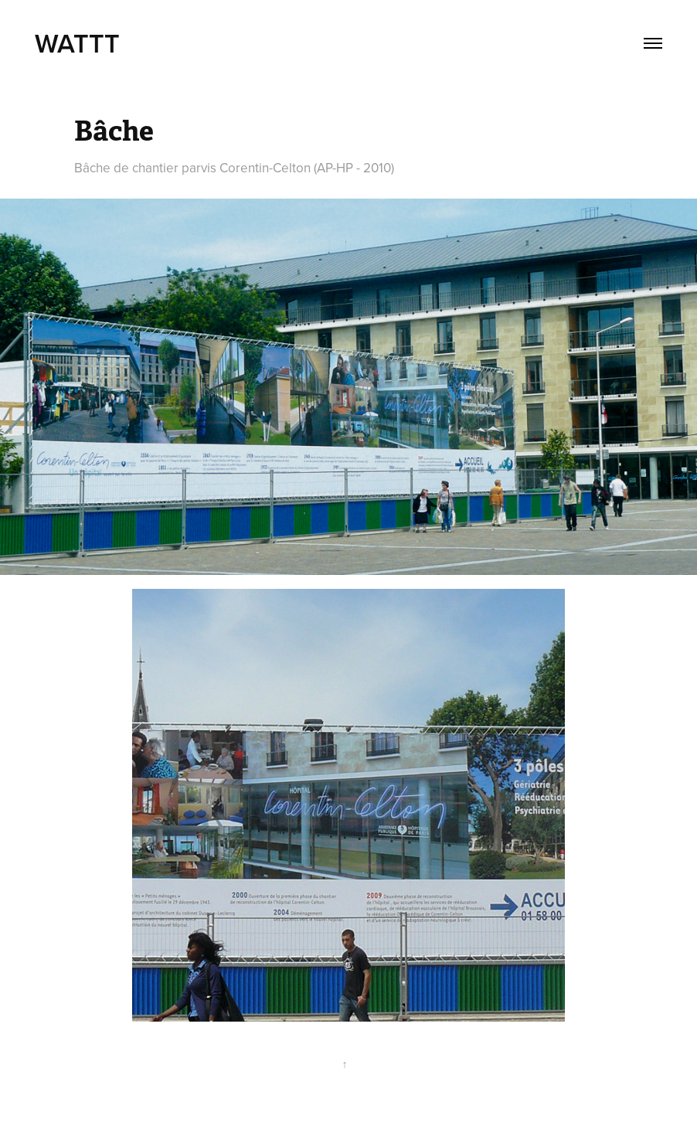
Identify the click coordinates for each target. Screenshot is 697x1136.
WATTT (81, 43)
